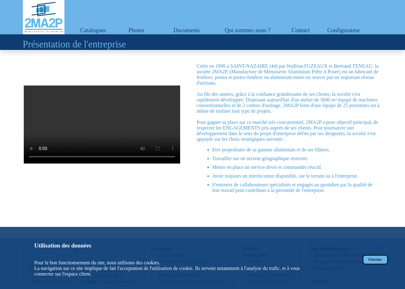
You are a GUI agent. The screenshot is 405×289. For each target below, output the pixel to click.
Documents (186, 30)
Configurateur (343, 30)
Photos (136, 30)
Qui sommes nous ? (248, 30)
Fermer (375, 259)
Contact (300, 30)
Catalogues (93, 30)
